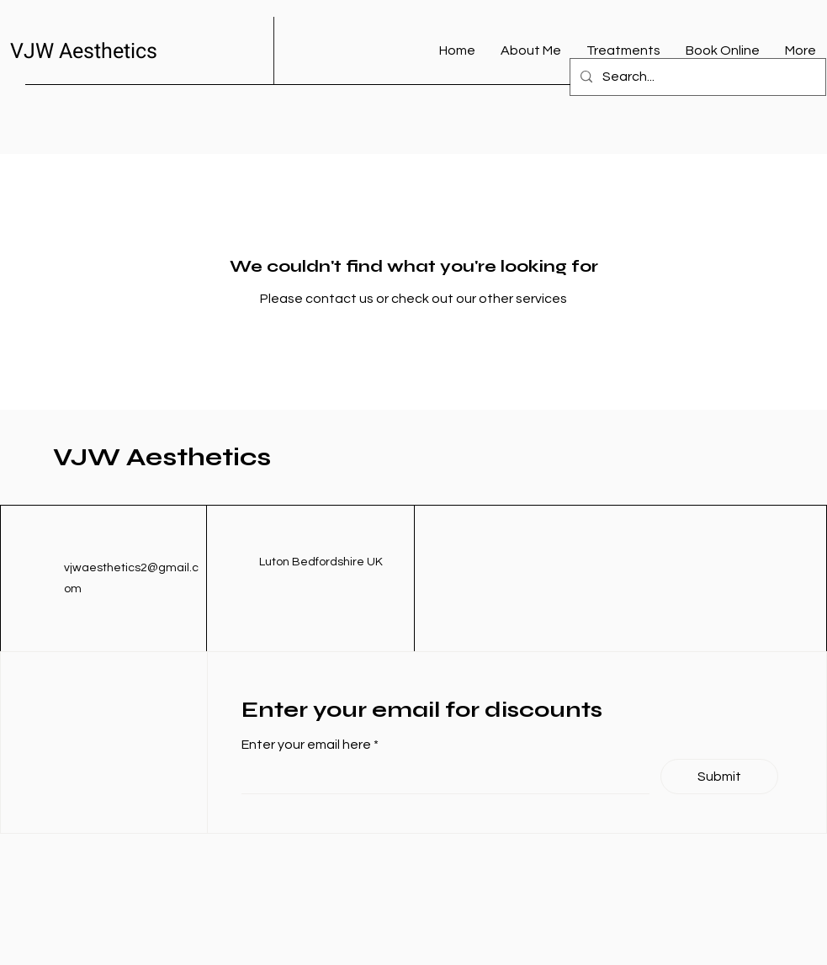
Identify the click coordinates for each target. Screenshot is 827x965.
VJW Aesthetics (83, 51)
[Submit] (719, 776)
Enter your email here (307, 744)
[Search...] (696, 77)
